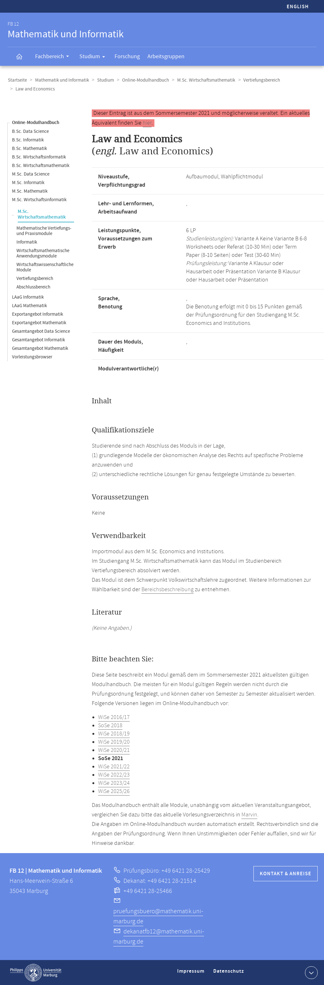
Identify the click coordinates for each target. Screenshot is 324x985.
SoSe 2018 (110, 725)
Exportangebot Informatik (37, 314)
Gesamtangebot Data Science (41, 331)
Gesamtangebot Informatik (38, 340)
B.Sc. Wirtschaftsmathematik (40, 165)
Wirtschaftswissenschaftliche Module (44, 267)
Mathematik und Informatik (61, 80)
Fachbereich (54, 57)
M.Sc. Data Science (30, 174)
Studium (94, 57)
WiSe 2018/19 (114, 733)
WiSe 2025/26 (114, 791)
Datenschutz (230, 973)
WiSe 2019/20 (114, 742)
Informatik (26, 242)
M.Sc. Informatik (28, 182)
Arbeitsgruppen (165, 56)
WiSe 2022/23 (114, 774)
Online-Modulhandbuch (143, 80)
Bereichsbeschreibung (167, 589)
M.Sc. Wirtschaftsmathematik (203, 80)
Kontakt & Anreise (285, 873)
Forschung (127, 56)
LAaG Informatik (28, 297)
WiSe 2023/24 (114, 783)
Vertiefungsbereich (258, 80)
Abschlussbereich (33, 287)
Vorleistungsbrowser (32, 357)
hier (147, 123)
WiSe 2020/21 (114, 750)
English (298, 6)
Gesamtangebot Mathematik (40, 348)
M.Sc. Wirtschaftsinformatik (39, 199)
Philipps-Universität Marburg (35, 972)
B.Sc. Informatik (28, 140)
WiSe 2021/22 (114, 766)
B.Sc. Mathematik (29, 148)
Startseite (17, 80)
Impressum (191, 973)
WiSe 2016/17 (114, 717)
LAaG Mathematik (29, 305)
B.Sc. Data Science (30, 131)
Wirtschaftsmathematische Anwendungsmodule (42, 253)
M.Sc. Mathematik (29, 191)
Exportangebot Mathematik (39, 322)
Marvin (249, 814)
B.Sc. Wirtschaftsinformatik (39, 157)
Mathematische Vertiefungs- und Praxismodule (44, 230)
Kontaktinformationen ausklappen (310, 972)
